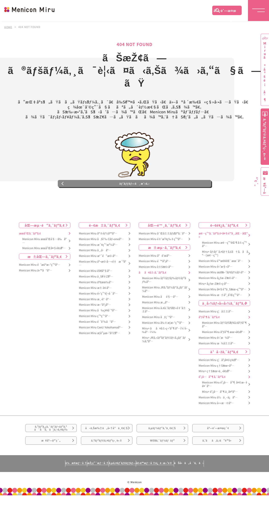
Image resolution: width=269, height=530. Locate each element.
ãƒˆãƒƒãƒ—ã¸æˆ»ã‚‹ (134, 198)
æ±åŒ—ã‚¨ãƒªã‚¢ (45, 274)
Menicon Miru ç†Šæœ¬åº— (216, 383)
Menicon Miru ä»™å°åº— (35, 288)
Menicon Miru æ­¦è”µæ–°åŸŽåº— (99, 350)
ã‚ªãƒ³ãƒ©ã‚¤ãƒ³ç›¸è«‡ (106, 472)
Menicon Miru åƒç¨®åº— (158, 335)
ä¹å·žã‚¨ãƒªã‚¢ (224, 369)
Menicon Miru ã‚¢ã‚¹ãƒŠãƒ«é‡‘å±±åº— (164, 327)
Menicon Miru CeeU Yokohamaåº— (101, 345)
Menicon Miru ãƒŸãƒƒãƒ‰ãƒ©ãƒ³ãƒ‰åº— (164, 297)
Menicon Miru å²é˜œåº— (155, 273)
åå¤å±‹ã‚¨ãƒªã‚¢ (152, 290)
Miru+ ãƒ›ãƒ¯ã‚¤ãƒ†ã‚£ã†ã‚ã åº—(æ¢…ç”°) (225, 271)
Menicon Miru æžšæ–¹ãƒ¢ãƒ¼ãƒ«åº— (222, 290)
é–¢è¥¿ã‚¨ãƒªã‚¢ (224, 242)
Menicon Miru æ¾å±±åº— (217, 361)
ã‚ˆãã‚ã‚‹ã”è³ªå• (218, 472)
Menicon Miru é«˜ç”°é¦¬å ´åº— (98, 311)
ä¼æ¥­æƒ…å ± (37, 497)
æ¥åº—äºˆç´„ (51, 472)
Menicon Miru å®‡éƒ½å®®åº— (98, 251)
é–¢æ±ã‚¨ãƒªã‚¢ (104, 242)
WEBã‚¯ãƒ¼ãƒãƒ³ (162, 472)
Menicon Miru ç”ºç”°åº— (94, 334)
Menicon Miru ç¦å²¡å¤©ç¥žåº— (219, 377)
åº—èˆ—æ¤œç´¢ (225, 11)
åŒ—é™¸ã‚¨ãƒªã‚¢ (164, 242)
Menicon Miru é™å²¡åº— (155, 279)
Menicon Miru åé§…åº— (160, 314)
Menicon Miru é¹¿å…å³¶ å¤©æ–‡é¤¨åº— (225, 402)
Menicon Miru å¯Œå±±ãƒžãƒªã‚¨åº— (163, 251)
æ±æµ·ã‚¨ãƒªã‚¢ (164, 264)
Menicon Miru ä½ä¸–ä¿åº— (218, 415)
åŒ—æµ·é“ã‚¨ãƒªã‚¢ (45, 242)
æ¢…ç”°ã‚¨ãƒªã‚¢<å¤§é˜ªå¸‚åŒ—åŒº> (223, 252)
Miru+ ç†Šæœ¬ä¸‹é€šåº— (215, 389)
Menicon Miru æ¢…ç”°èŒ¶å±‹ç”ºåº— (224, 262)
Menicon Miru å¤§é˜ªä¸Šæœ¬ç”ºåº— (222, 307)
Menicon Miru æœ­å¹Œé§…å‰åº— (44, 258)
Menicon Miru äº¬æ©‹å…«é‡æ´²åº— (102, 281)
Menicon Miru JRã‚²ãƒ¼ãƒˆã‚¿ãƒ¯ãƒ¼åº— (164, 307)
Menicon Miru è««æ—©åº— (216, 420)
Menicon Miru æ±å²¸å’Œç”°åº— (220, 312)
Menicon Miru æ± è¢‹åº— (95, 305)
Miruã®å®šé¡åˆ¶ (264, 72)
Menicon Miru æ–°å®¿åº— (95, 322)
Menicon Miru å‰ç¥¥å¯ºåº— (98, 328)
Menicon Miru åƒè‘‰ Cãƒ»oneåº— (101, 256)
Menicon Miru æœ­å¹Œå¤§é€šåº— (44, 266)
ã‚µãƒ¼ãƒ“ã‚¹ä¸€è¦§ (162, 448)
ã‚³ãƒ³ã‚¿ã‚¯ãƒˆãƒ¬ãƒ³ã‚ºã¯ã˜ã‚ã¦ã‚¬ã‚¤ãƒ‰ (51, 449)
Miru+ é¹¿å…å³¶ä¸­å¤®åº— (220, 409)
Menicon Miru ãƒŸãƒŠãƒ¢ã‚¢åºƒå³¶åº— (224, 342)
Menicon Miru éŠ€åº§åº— (95, 288)
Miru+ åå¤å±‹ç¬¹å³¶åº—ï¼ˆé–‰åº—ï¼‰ (164, 348)
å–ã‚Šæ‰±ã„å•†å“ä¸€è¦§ (107, 451)
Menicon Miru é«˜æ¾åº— (215, 355)
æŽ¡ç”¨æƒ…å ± (77, 497)
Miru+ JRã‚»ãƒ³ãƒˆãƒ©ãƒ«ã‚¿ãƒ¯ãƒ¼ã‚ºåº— (164, 357)
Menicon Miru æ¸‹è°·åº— (95, 317)
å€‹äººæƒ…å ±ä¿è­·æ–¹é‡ (173, 497)
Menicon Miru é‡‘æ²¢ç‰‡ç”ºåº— (161, 256)
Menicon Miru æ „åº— (156, 320)
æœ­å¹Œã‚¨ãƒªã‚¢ (30, 251)
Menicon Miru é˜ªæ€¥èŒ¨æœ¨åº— (221, 278)
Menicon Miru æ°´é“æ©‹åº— (98, 273)
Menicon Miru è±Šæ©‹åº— (156, 284)
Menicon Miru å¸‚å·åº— (95, 268)
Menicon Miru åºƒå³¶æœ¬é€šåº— (223, 350)
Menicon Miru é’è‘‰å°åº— (97, 339)
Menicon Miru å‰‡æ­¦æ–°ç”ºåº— (163, 340)
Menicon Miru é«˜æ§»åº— (215, 284)
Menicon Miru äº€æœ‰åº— (96, 299)
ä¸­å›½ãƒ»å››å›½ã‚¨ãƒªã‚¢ (224, 320)
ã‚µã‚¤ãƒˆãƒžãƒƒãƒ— (120, 497)
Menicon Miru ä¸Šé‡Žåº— (96, 294)
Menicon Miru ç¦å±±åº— (216, 329)
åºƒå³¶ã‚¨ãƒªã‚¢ (209, 335)
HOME (8, 27)
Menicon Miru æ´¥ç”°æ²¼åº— (98, 262)
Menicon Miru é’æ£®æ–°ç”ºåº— (39, 282)
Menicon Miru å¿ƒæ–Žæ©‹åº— (218, 295)
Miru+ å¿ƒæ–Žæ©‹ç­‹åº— (214, 301)
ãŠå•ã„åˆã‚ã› (228, 497)
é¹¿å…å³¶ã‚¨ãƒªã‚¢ (212, 394)
